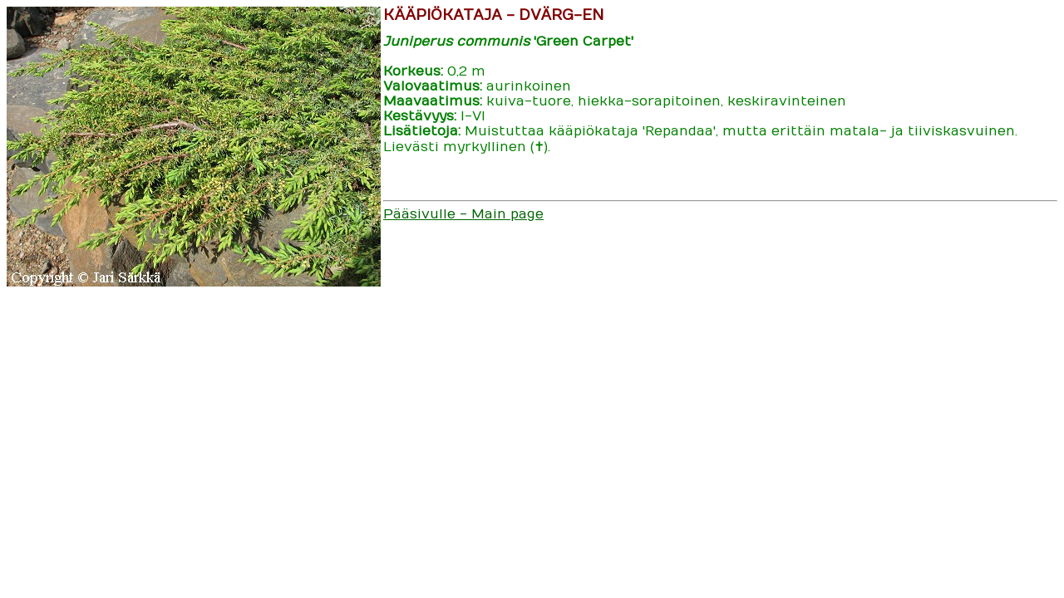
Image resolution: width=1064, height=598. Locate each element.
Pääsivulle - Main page (463, 214)
